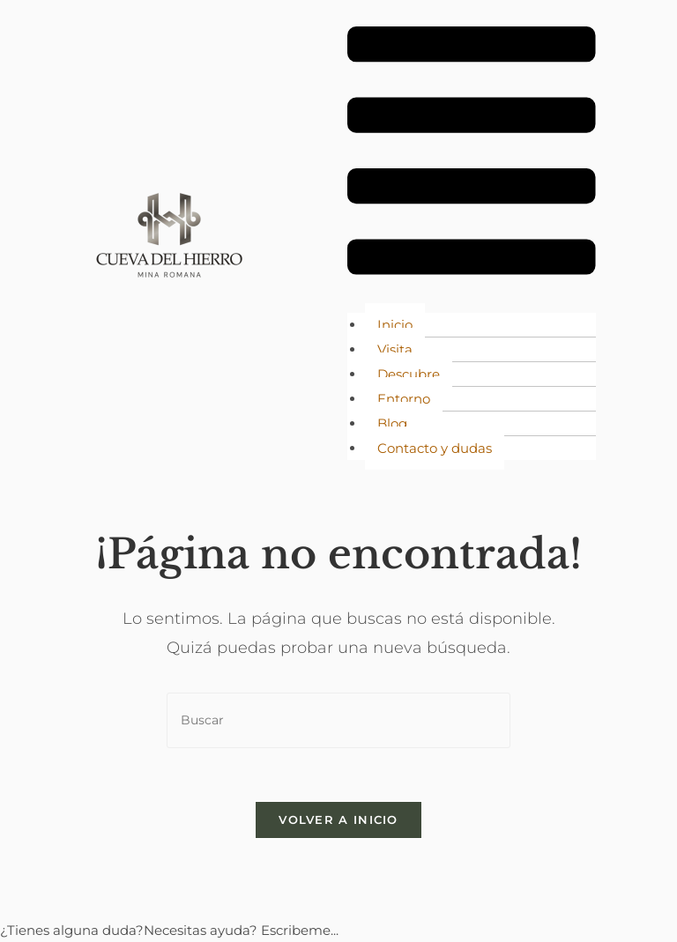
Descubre (408, 374)
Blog (392, 423)
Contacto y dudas (434, 448)
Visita (395, 349)
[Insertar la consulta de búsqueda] (338, 720)
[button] (471, 154)
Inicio (395, 324)
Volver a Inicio (338, 819)
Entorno (403, 398)
